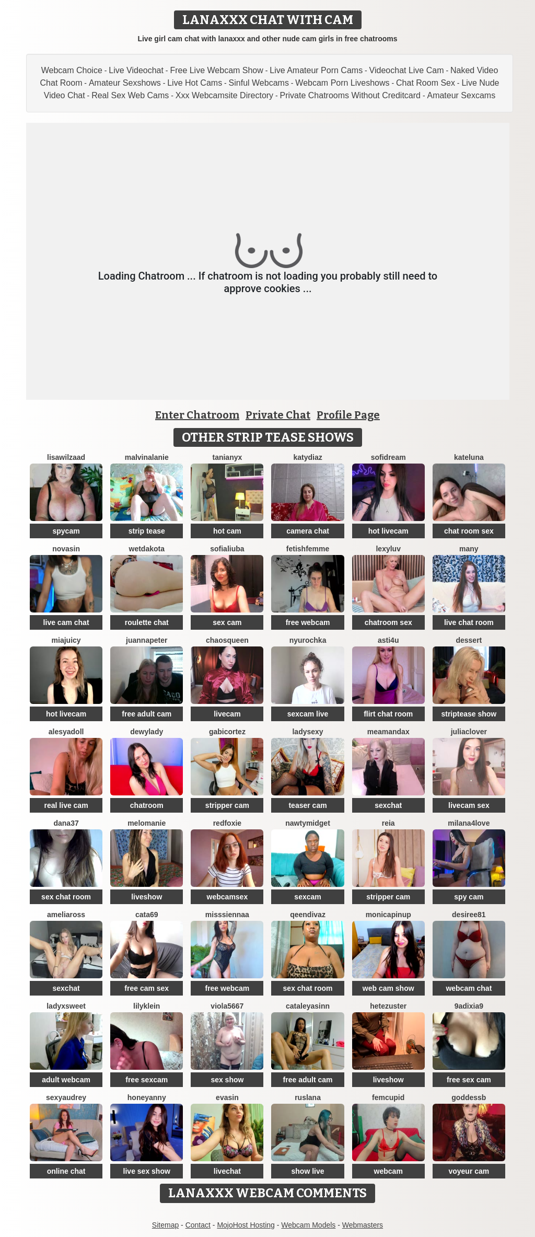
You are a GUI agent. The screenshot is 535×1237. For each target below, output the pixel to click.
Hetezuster (388, 1006)
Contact (198, 1225)
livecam (227, 714)
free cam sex (146, 988)
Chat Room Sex (425, 82)
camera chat (307, 531)
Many (469, 549)
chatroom (147, 805)
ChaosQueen (227, 640)
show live (308, 1171)
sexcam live (308, 714)
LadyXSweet (66, 1006)
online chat (66, 1171)
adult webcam (66, 1080)
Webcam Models (308, 1225)
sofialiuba (227, 549)
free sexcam (146, 1080)
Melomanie (146, 823)
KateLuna (469, 457)
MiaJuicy (66, 640)
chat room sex (469, 531)
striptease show (468, 714)
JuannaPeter (146, 640)
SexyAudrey (66, 1097)
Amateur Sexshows (125, 82)
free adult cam (146, 714)
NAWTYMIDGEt (307, 823)
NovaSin (66, 549)
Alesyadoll (66, 731)
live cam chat (66, 622)
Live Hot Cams (194, 82)
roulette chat (147, 622)
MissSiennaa (227, 914)
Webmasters (362, 1225)
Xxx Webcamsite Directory (224, 95)
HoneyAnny (146, 1097)
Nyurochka (308, 640)
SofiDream (388, 457)
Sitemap (165, 1225)
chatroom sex (388, 622)
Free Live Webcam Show (216, 70)
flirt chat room (388, 714)
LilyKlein (146, 1006)
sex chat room (66, 897)
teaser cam (307, 805)
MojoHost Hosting (246, 1225)
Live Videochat (136, 70)
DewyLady (146, 731)
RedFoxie (227, 823)
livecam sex (469, 805)
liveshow (146, 897)
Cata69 (146, 914)
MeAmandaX (388, 731)
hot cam (227, 531)
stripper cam (227, 805)
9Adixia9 (469, 1006)
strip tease (147, 531)
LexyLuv (388, 549)
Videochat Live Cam (406, 70)
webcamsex (227, 897)
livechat (227, 1171)
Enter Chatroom (197, 415)
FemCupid (388, 1097)
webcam (388, 1171)
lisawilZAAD (66, 457)
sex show (227, 1080)
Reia (388, 823)
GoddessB (468, 1097)
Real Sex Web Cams (130, 95)
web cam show (388, 988)
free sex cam (469, 1080)
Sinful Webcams (259, 82)
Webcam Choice (71, 70)
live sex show (146, 1171)
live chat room (469, 622)
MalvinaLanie (147, 457)
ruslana (308, 1097)
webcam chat (469, 988)
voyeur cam (468, 1171)
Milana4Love (469, 823)
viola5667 (227, 1006)
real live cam (66, 805)
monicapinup (388, 914)
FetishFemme (307, 549)
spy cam (468, 897)
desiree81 (469, 914)
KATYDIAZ (307, 457)
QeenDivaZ (307, 914)
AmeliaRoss (66, 914)
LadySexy (307, 731)
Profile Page (348, 415)
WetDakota (147, 549)
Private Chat (278, 415)
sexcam (307, 897)
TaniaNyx (227, 457)
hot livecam (388, 531)
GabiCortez (227, 731)
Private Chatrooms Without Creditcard (350, 95)
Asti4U (388, 640)
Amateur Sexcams (461, 95)
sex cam (227, 622)
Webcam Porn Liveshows (342, 82)
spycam (66, 531)
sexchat (388, 805)
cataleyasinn (308, 1006)
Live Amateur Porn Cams (316, 70)
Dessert (469, 640)
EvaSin (227, 1097)
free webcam (308, 622)
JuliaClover (469, 731)
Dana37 (65, 823)
